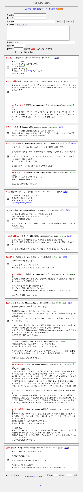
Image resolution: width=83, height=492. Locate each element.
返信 (56, 61)
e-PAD (42, 488)
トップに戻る (26, 9)
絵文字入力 (21, 25)
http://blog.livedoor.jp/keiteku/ (22, 205)
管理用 (54, 9)
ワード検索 (46, 9)
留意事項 (36, 9)
